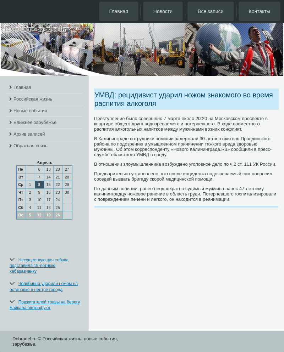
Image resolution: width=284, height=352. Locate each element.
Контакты (259, 11)
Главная (118, 11)
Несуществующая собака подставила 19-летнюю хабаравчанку (39, 265)
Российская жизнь (32, 99)
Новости (163, 11)
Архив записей (29, 134)
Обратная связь (30, 145)
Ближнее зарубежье (34, 122)
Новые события (30, 110)
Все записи (210, 11)
